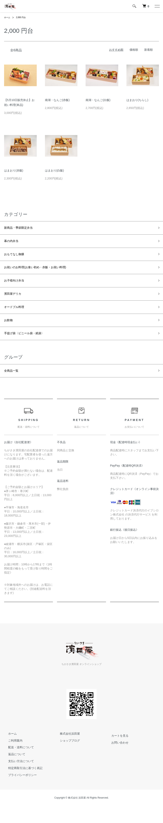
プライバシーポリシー (18, 788)
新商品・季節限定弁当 (22, 228)
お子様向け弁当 (17, 287)
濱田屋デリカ (15, 301)
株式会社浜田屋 (66, 747)
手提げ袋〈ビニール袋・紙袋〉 (30, 345)
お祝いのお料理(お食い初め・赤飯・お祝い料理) (44, 272)
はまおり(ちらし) (137, 100)
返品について (12, 768)
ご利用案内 (11, 754)
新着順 (148, 49)
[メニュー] (157, 6)
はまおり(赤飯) (13, 170)
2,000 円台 (23, 17)
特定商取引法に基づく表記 (21, 781)
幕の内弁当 (13, 243)
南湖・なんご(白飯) (98, 100)
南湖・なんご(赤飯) (57, 100)
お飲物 (9, 331)
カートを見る (115, 749)
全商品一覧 (13, 384)
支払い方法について (17, 775)
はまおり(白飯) (54, 170)
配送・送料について (17, 761)
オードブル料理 (17, 316)
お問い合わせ (115, 756)
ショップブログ (66, 754)
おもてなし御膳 (17, 258)
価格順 (134, 49)
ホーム (7, 17)
